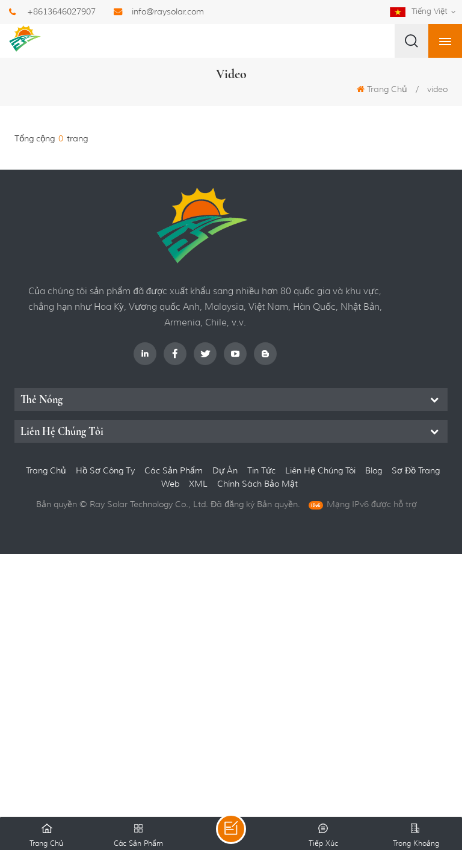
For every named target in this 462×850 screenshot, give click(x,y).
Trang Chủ (382, 89)
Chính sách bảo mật (257, 483)
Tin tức (261, 470)
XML (199, 483)
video (437, 89)
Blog (373, 470)
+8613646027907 (61, 11)
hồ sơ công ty (105, 470)
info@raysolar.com (168, 11)
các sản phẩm (173, 470)
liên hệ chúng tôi (320, 470)
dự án (225, 470)
